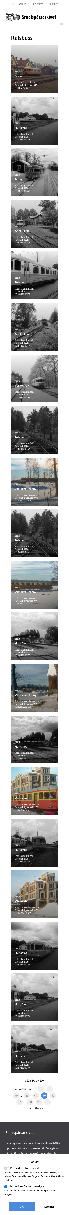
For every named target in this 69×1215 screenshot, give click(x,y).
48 (27, 1095)
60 (30, 1102)
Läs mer (49, 1206)
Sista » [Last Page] (38, 1108)
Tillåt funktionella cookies (23, 1168)
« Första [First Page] (20, 1089)
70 (39, 1102)
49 (35, 1095)
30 (16, 1095)
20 (50, 1089)
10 (41, 1089)
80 (47, 1102)
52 (19, 1102)
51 (53, 1095)
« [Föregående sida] (30, 1089)
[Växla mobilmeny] (61, 23)
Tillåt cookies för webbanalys (25, 1186)
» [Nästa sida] (30, 1108)
